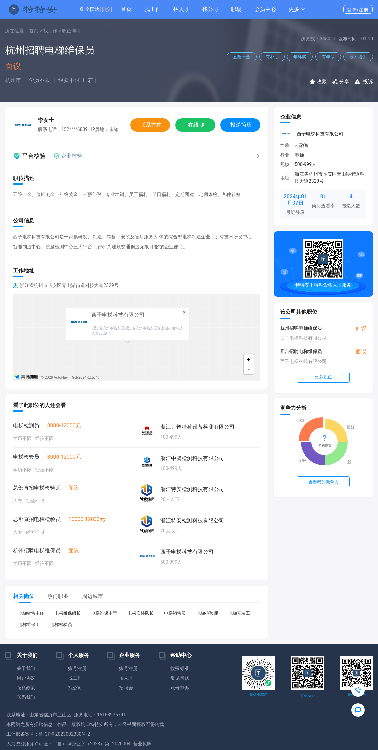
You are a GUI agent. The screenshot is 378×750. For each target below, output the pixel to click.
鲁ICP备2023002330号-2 (64, 734)
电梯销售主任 (31, 613)
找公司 (210, 9)
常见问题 (179, 678)
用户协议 (26, 678)
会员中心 (265, 9)
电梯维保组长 (68, 613)
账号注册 (77, 668)
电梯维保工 (29, 624)
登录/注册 (358, 9)
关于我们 (26, 668)
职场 (236, 9)
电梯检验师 (207, 613)
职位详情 (71, 30)
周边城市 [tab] (92, 596)
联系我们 (26, 697)
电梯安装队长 (141, 613)
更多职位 (323, 377)
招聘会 (126, 687)
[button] (297, 9)
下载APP (307, 696)
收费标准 (179, 668)
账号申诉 (179, 687)
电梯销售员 (175, 613)
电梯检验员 (61, 624)
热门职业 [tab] (58, 596)
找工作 (152, 9)
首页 (126, 9)
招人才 (181, 9)
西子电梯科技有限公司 (320, 133)
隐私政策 (26, 687)
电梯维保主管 (104, 613)
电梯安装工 (239, 613)
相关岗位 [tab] (23, 596)
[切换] (106, 9)
